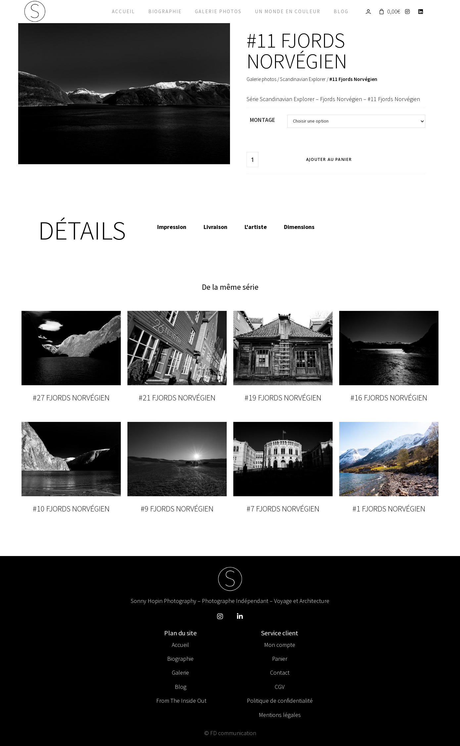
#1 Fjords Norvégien (388, 509)
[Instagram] (409, 11)
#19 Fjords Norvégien (283, 397)
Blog (341, 11)
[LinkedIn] (422, 11)
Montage (262, 120)
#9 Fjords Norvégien (177, 509)
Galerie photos (218, 11)
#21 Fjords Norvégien (177, 397)
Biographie (165, 11)
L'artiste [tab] (256, 227)
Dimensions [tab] (299, 227)
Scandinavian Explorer (303, 79)
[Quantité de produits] (252, 159)
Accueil (123, 11)
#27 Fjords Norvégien (71, 397)
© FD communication (230, 733)
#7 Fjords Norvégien (283, 509)
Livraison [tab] (215, 227)
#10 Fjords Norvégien (71, 509)
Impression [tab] (171, 227)
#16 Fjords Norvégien (388, 397)
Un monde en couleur (287, 11)
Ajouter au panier (329, 159)
